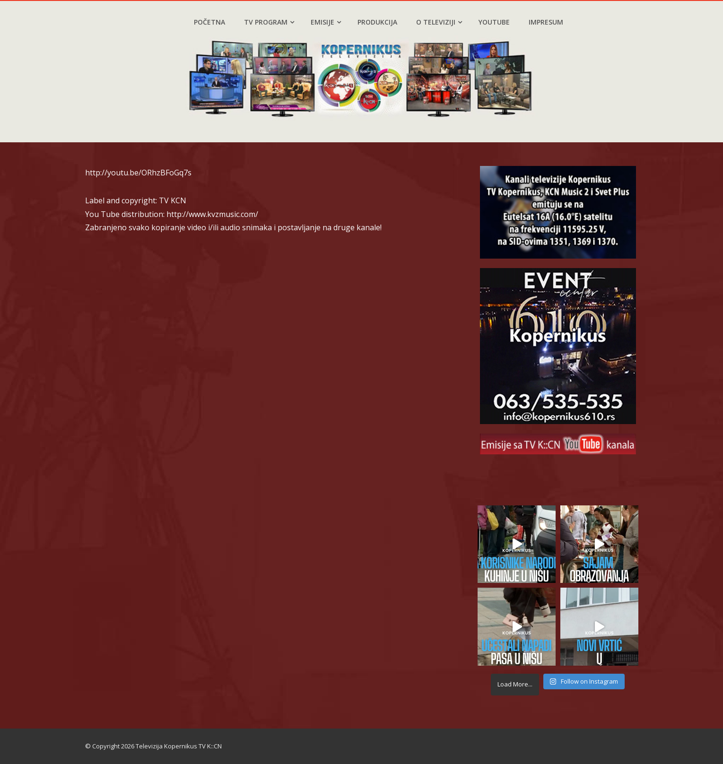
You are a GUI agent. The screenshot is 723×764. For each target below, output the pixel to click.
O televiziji (439, 21)
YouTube (494, 21)
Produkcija (377, 21)
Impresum (546, 21)
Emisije (326, 21)
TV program (269, 21)
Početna (209, 21)
